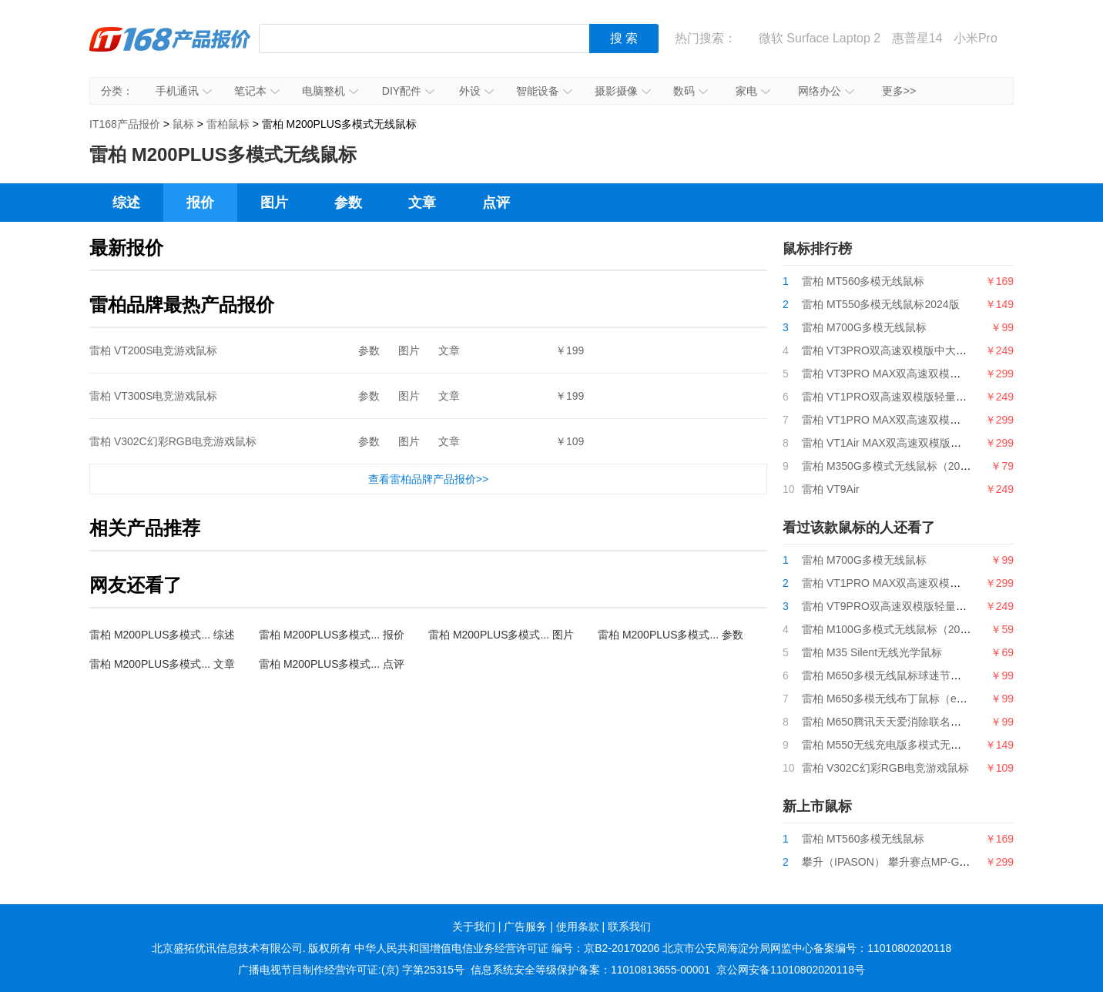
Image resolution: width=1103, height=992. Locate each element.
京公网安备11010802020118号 (790, 970)
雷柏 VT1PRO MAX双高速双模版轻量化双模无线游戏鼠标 (940, 420)
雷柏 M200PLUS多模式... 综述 (162, 634)
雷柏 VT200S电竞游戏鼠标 (153, 350)
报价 (200, 202)
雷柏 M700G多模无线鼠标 (864, 327)
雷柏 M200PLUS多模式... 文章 (162, 664)
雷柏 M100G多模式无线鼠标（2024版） (898, 629)
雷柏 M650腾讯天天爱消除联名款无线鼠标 (903, 722)
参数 (348, 202)
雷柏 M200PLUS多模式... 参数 (670, 634)
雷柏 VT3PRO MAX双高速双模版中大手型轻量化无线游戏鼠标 (951, 373)
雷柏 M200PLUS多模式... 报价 (331, 634)
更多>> (899, 91)
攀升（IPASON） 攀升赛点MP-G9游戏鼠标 (905, 862)
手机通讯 (184, 91)
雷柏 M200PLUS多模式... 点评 (331, 664)
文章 (422, 202)
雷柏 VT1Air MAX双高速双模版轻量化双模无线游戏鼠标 (935, 443)
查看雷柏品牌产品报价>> (428, 479)
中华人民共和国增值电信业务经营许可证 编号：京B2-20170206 (506, 948)
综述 (126, 202)
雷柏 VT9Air (831, 489)
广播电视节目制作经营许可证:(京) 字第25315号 (351, 970)
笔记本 (257, 91)
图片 (274, 202)
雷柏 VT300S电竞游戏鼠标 (153, 396)
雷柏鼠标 (228, 124)
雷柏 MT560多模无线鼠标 (863, 281)
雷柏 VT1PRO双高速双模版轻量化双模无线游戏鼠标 (927, 396)
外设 (476, 91)
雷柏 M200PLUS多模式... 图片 (501, 634)
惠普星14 (917, 38)
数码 (690, 91)
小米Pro (975, 38)
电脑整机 (330, 91)
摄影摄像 (623, 91)
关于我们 (473, 926)
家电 (753, 91)
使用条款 (577, 926)
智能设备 (544, 91)
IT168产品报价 (170, 50)
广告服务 (525, 926)
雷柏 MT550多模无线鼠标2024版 (881, 304)
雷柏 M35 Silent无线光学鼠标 (872, 652)
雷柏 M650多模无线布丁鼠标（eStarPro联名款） (919, 698)
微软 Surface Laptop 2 (819, 38)
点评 (496, 202)
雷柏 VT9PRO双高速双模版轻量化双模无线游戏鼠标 (927, 606)
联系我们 (629, 926)
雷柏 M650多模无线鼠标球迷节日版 (887, 675)
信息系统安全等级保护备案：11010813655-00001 (590, 970)
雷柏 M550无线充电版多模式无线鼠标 (892, 745)
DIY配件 (408, 91)
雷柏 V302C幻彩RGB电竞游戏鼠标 (172, 441)
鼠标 (183, 124)
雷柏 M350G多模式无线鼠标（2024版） (898, 466)
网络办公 (826, 91)
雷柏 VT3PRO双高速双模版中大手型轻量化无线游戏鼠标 (938, 350)
